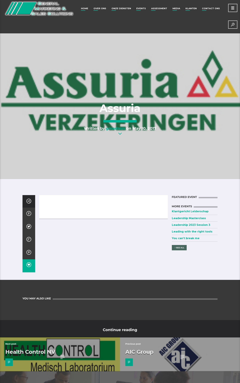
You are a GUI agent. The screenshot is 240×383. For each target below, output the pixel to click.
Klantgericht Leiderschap (190, 211)
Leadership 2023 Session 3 (191, 224)
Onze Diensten (121, 8)
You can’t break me (186, 238)
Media (176, 8)
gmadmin (115, 128)
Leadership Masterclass (189, 218)
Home (84, 8)
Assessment (159, 8)
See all (179, 247)
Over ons (100, 8)
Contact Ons (211, 8)
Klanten (191, 8)
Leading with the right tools (192, 231)
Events (141, 8)
